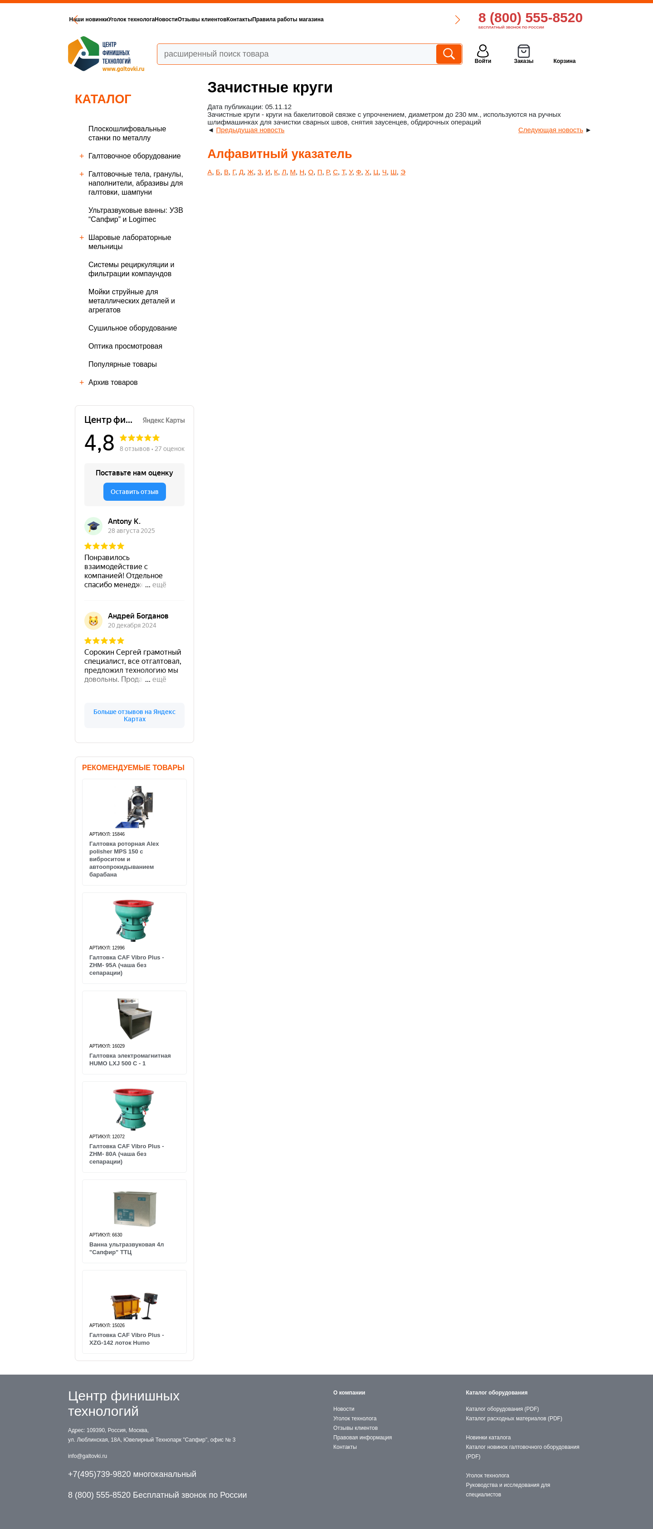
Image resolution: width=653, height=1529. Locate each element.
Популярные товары (122, 364)
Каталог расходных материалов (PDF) (514, 1418)
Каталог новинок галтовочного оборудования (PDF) (523, 1452)
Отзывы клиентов (202, 19)
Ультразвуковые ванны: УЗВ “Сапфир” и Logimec (135, 214)
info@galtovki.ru (87, 1456)
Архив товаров (113, 382)
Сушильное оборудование (132, 328)
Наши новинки (88, 19)
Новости (166, 19)
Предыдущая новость (250, 130)
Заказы (523, 61)
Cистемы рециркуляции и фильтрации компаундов (131, 269)
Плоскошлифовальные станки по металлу (127, 133)
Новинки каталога (488, 1437)
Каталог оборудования (497, 1393)
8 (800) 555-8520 (530, 17)
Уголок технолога (131, 19)
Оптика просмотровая (125, 346)
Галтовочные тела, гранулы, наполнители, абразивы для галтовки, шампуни (135, 183)
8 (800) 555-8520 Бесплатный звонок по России (157, 1495)
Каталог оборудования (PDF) (502, 1409)
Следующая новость (550, 130)
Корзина (564, 61)
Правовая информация (362, 1437)
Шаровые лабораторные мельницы (129, 242)
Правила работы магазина (287, 19)
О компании (349, 1393)
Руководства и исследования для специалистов (508, 1490)
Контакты (240, 19)
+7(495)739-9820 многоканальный (132, 1474)
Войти (483, 61)
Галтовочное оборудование (134, 156)
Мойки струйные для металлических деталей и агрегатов (131, 301)
